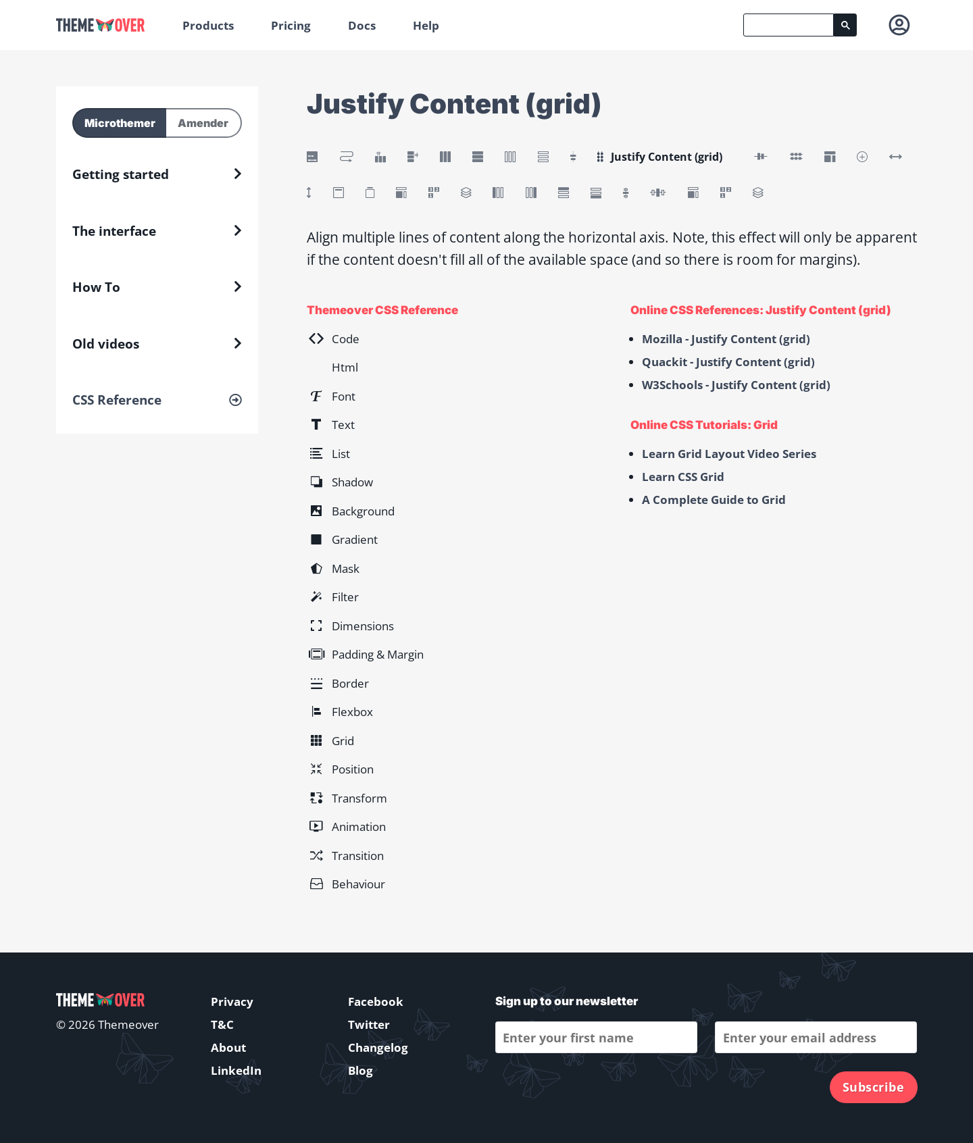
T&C (222, 1024)
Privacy (232, 1001)
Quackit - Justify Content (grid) (728, 362)
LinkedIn (236, 1070)
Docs (362, 25)
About (228, 1047)
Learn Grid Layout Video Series (729, 453)
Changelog (378, 1047)
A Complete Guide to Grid (714, 499)
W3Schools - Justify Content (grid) (736, 384)
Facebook (375, 1001)
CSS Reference (116, 400)
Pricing (291, 25)
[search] (788, 25)
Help (426, 25)
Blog (360, 1070)
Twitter (369, 1024)
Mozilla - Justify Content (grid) (726, 339)
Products (208, 25)
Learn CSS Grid (683, 476)
